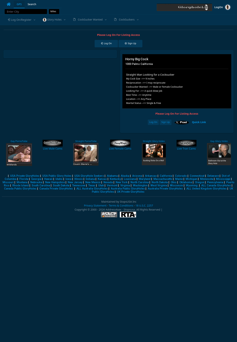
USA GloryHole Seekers (89, 175)
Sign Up (165, 122)
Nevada (108, 182)
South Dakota (61, 185)
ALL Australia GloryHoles (92, 188)
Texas (91, 185)
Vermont (112, 185)
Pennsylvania (215, 182)
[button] (21, 20)
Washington (140, 185)
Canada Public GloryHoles (20, 188)
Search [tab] (32, 4)
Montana (22, 182)
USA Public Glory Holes (56, 175)
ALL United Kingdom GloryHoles (206, 188)
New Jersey (75, 182)
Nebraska (36, 182)
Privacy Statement (95, 205)
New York (122, 182)
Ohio (173, 182)
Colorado (181, 175)
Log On (153, 122)
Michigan (191, 179)
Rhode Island (20, 185)
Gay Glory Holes (219, 141)
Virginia (125, 185)
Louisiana (130, 179)
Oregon (199, 182)
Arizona (137, 175)
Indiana (90, 179)
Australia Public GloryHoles (128, 188)
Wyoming (192, 185)
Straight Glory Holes (154, 141)
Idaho (59, 179)
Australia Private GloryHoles (165, 188)
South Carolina (41, 185)
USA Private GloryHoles (24, 175)
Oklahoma (185, 182)
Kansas (102, 179)
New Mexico (93, 182)
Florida (23, 179)
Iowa (68, 179)
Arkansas (151, 175)
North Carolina (140, 182)
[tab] (9, 4)
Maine (179, 179)
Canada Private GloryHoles (56, 188)
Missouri (8, 182)
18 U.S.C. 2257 (144, 205)
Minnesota (206, 179)
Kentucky (115, 179)
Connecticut (197, 175)
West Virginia (159, 185)
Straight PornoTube (85, 141)
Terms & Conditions (121, 205)
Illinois (78, 179)
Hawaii (48, 179)
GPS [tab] (19, 4)
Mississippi (223, 179)
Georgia (36, 179)
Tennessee (78, 185)
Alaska (125, 175)
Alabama (112, 175)
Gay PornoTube (19, 141)
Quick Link (199, 122)
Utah (101, 185)
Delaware (213, 175)
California (166, 175)
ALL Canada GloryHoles (216, 185)
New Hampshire (55, 182)
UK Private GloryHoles (130, 191)
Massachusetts (162, 179)
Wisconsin (176, 185)
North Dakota (160, 182)
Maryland (145, 179)
